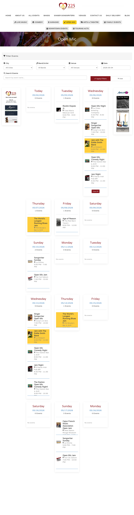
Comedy (37, 22)
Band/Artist (42, 63)
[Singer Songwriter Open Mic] (95, 128)
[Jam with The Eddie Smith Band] (95, 145)
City (6, 63)
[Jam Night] (95, 179)
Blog (127, 16)
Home (8, 16)
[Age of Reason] (67, 223)
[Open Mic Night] (95, 111)
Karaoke (53, 22)
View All (95, 191)
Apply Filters (100, 79)
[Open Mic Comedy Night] (95, 162)
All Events (34, 16)
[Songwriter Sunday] (38, 262)
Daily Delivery (113, 16)
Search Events (11, 73)
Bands (47, 16)
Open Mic (69, 22)
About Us (19, 16)
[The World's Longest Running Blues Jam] (38, 226)
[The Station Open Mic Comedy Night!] (38, 388)
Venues (82, 16)
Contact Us (96, 16)
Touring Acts (81, 29)
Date (104, 63)
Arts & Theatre (90, 22)
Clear (120, 78)
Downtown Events (57, 29)
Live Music (20, 22)
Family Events (112, 22)
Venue (72, 63)
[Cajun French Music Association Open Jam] (67, 429)
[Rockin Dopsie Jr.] (67, 111)
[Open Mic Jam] (38, 278)
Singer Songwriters (64, 16)
